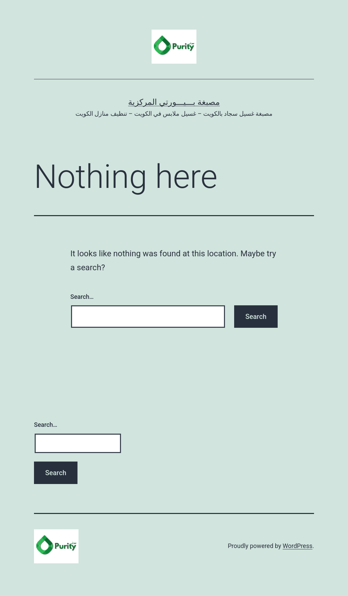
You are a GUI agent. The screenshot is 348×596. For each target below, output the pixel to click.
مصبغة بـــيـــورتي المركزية (174, 102)
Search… (82, 296)
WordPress (297, 545)
